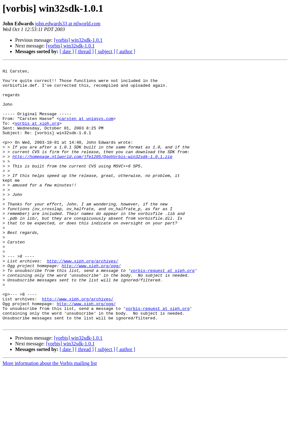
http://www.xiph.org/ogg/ (91, 306)
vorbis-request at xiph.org (163, 312)
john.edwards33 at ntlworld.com (67, 23)
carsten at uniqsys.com (86, 130)
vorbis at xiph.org (37, 135)
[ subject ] (105, 51)
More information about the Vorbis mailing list (50, 415)
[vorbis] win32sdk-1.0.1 (78, 40)
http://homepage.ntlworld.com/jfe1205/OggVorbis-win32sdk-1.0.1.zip (92, 175)
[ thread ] (84, 51)
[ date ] (67, 51)
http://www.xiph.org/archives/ (82, 301)
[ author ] (125, 51)
